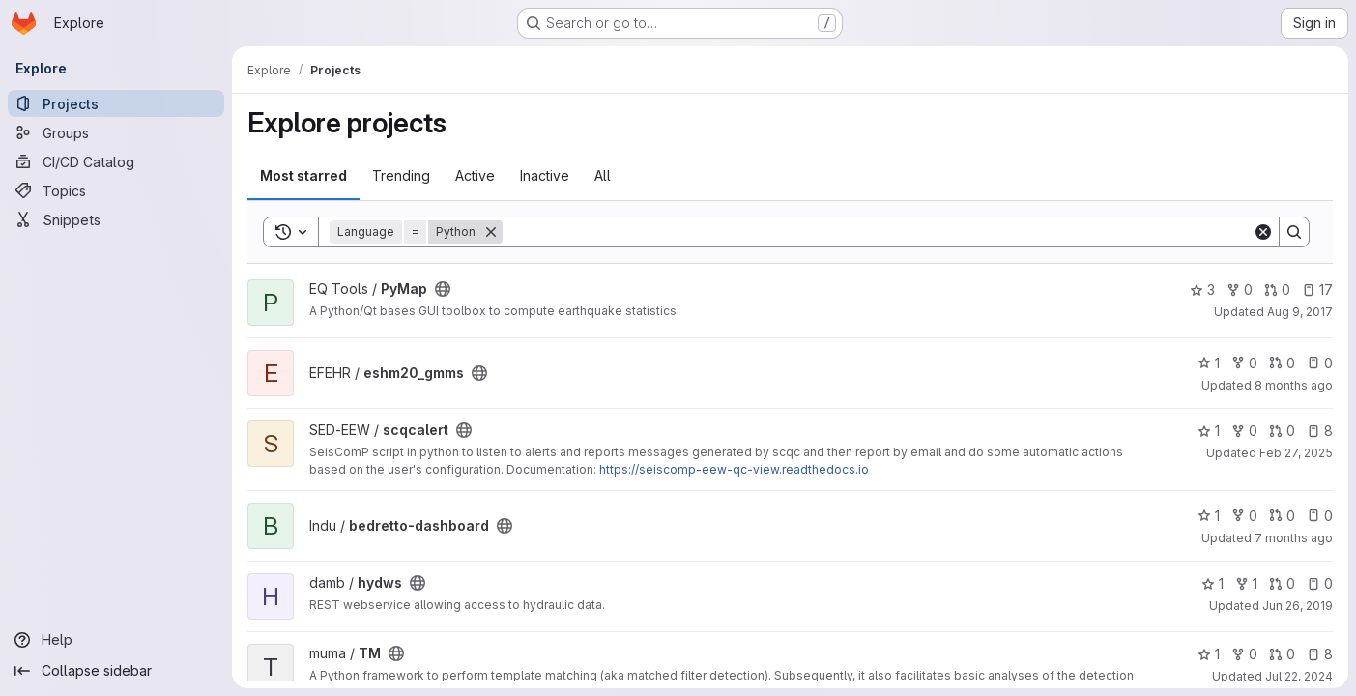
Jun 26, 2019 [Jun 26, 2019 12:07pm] (1297, 605)
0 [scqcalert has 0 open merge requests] (1282, 430)
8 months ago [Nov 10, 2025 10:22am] (1294, 385)
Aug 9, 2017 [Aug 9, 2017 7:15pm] (1300, 311)
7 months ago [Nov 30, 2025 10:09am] (1294, 538)
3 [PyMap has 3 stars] (1202, 289)
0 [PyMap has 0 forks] (1239, 289)
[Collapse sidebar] (116, 670)
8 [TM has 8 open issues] (1320, 654)
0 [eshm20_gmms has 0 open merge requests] (1282, 363)
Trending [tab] (401, 175)
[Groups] (116, 132)
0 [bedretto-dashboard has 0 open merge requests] (1282, 516)
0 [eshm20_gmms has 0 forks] (1244, 363)
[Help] (116, 639)
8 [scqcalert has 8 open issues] (1320, 430)
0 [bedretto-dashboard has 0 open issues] (1320, 516)
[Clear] (1263, 232)
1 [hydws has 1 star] (1212, 583)
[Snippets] (116, 219)
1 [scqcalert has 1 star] (1208, 430)
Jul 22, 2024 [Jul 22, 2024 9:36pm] (1299, 676)
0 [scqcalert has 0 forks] (1244, 430)
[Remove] (491, 232)
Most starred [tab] (303, 175)
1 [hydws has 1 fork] (1246, 583)
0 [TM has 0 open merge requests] (1282, 654)
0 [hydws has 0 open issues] (1320, 583)
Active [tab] (475, 175)
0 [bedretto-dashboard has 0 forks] (1244, 516)
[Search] (877, 232)
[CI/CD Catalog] (116, 161)
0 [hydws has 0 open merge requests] (1282, 583)
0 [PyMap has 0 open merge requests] (1277, 289)
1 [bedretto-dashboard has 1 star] (1208, 516)
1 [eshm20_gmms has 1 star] (1208, 363)
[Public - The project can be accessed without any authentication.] (442, 289)
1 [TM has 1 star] (1208, 654)
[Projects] (116, 103)
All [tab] (602, 175)
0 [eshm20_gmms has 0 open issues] (1320, 363)
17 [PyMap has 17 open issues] (1317, 289)
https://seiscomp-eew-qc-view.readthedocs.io (734, 469)
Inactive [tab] (544, 175)
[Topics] (116, 190)
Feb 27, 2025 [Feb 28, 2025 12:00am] (1296, 453)
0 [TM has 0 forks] (1244, 654)
